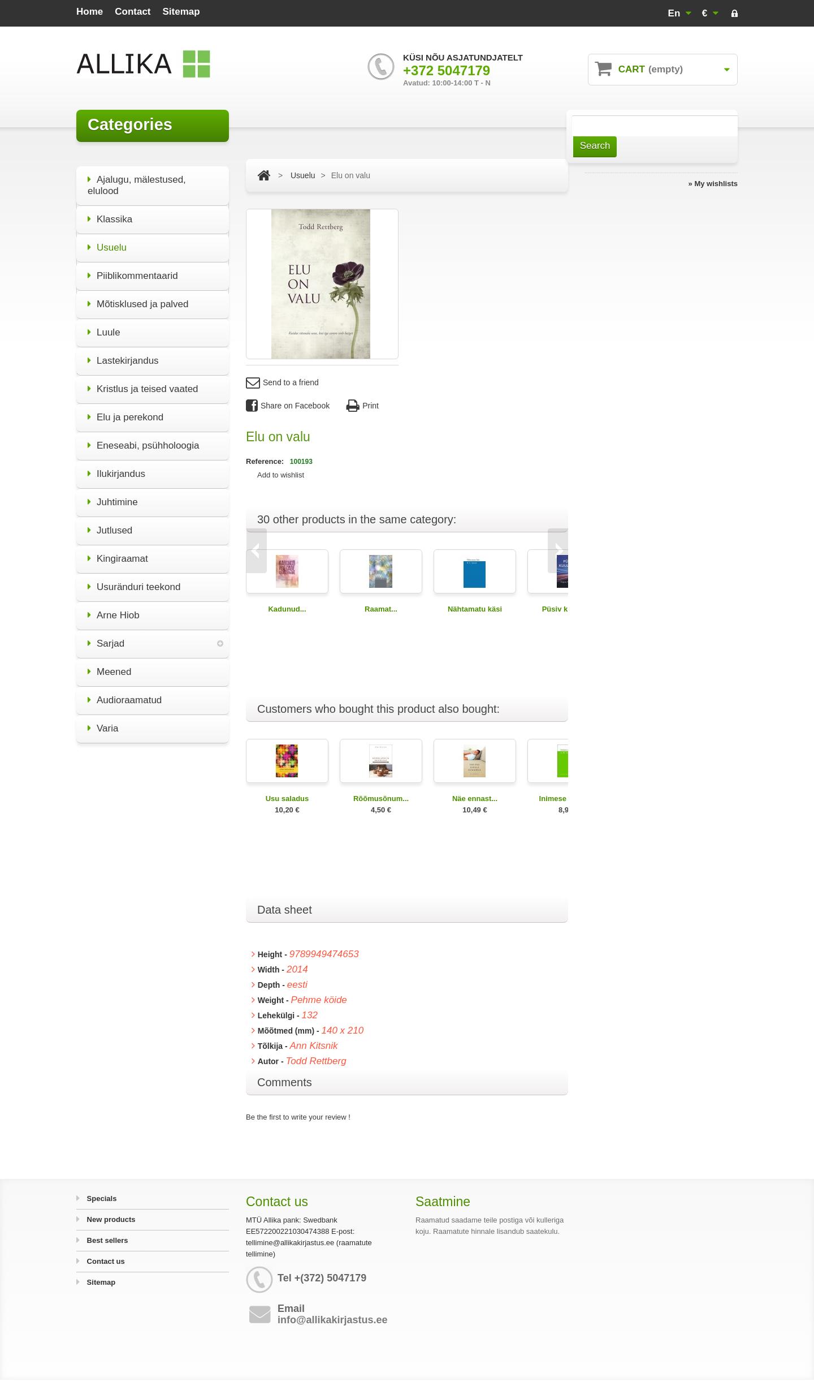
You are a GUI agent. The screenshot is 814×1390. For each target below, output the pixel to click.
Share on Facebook (288, 406)
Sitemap (100, 1282)
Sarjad (106, 636)
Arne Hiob (114, 608)
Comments (284, 1082)
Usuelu (107, 240)
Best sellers (106, 1240)
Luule (104, 325)
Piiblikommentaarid (133, 268)
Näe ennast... (474, 798)
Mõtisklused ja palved (138, 296)
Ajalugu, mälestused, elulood (137, 178)
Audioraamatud (125, 692)
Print (363, 406)
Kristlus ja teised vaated (143, 381)
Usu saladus (287, 798)
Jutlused (110, 523)
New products (110, 1219)
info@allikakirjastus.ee (333, 1320)
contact (132, 11)
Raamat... (381, 609)
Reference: (266, 461)
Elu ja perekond (125, 409)
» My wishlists (713, 183)
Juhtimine (113, 494)
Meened (109, 664)
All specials (152, 958)
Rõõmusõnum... (381, 798)
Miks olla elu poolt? (153, 890)
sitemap (181, 11)
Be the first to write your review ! (298, 1117)
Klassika (110, 211)
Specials (100, 1198)
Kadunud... (287, 609)
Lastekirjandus (123, 353)
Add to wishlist (280, 475)
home (89, 11)
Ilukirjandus (116, 466)
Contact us (105, 1261)
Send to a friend (282, 383)
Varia (103, 721)
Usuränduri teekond (134, 579)
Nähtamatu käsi (475, 609)
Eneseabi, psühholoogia (143, 438)
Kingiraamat (118, 551)
